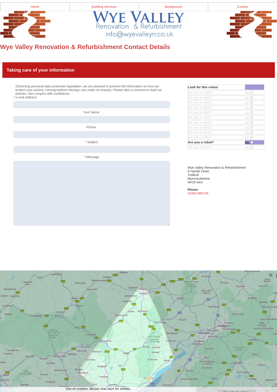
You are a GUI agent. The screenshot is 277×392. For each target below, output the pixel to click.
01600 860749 (198, 193)
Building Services (104, 6)
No (249, 93)
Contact (242, 6)
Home (34, 6)
